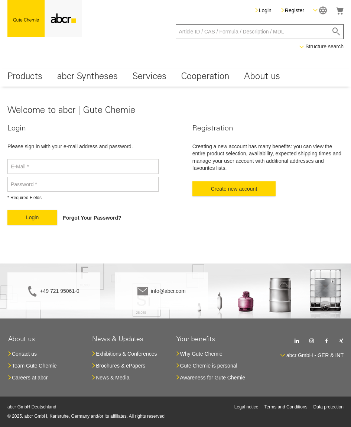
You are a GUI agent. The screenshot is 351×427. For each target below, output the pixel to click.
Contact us (24, 354)
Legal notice (246, 407)
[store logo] (44, 18)
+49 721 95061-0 (59, 291)
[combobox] (260, 31)
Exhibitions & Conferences (126, 354)
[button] (320, 10)
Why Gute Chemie (201, 354)
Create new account (234, 189)
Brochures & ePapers (120, 366)
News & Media (112, 378)
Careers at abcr (30, 378)
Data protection (328, 407)
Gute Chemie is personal (208, 366)
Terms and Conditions (286, 407)
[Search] (336, 31)
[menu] (175, 78)
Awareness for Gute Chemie (213, 378)
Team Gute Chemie (34, 366)
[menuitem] (24, 78)
